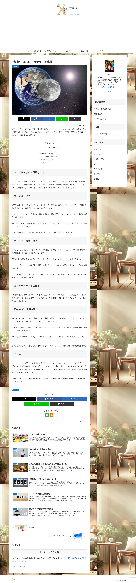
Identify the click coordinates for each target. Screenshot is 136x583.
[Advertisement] (68, 35)
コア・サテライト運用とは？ (50, 147)
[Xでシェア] (24, 119)
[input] (109, 134)
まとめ (42, 163)
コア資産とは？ (45, 150)
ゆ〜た (109, 74)
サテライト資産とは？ (47, 153)
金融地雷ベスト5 (100, 114)
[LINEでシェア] (62, 119)
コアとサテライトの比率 (48, 156)
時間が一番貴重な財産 (102, 109)
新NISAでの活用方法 (47, 159)
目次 (46, 143)
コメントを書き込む (49, 552)
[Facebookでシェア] (37, 119)
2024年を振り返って (102, 119)
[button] (75, 119)
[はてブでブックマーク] (49, 119)
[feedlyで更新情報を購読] (47, 415)
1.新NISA (15, 390)
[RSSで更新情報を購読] (51, 415)
